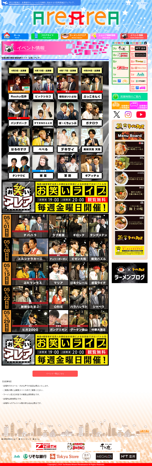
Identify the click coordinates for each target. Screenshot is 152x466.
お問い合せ (92, 4)
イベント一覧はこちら (55, 374)
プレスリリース (110, 4)
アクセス (144, 4)
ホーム (37, 439)
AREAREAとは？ (10, 439)
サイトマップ (127, 4)
